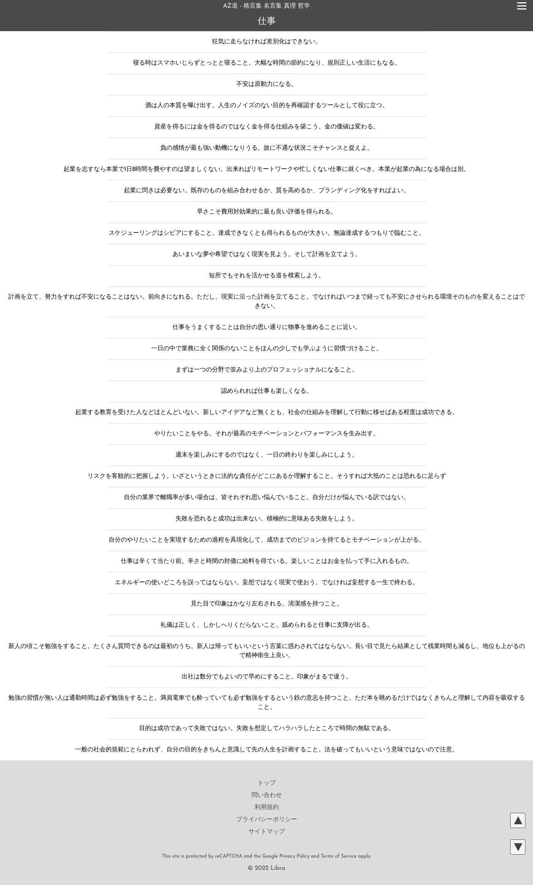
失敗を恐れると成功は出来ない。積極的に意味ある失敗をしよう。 (267, 519)
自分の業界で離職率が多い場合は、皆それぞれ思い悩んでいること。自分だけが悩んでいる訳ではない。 (267, 498)
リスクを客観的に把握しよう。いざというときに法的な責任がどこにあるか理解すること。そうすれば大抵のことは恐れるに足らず (266, 476)
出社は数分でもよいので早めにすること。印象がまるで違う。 (267, 677)
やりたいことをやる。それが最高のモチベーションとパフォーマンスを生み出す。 (266, 434)
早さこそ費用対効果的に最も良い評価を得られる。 (267, 212)
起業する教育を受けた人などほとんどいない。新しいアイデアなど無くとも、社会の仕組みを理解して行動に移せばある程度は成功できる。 (266, 412)
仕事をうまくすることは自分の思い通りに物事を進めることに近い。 (266, 327)
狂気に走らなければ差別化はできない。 (266, 42)
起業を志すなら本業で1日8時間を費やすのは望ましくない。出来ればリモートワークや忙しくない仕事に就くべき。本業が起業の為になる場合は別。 (266, 169)
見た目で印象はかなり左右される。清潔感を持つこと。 (267, 604)
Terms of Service (339, 856)
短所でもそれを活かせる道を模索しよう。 (266, 276)
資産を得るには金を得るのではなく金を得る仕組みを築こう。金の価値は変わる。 (266, 127)
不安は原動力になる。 (266, 84)
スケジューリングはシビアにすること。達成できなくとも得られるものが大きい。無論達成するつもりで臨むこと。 (267, 233)
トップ (267, 783)
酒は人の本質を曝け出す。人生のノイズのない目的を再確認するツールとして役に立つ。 (266, 106)
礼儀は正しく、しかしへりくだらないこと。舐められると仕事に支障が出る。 (266, 625)
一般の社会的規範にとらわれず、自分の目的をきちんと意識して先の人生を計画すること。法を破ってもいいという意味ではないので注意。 (266, 750)
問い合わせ (266, 795)
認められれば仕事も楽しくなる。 (266, 391)
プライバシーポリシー (266, 820)
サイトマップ (266, 832)
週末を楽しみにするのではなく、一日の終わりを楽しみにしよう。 (267, 455)
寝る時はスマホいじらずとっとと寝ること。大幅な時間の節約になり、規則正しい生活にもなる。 (266, 63)
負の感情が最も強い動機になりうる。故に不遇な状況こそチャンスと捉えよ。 (266, 148)
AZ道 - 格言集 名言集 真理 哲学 (266, 6)
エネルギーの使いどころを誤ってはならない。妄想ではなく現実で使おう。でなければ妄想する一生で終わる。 (267, 583)
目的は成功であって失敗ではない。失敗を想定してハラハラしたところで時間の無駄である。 (266, 728)
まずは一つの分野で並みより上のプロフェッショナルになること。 (267, 370)
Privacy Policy (295, 856)
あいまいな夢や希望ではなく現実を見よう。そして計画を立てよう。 (266, 254)
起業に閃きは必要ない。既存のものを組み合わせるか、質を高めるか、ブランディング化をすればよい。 (267, 191)
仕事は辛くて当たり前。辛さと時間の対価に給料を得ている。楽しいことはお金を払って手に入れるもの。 (267, 561)
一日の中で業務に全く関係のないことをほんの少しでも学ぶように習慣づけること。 (266, 349)
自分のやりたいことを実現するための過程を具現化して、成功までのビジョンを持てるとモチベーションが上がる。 (267, 540)
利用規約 (267, 807)
